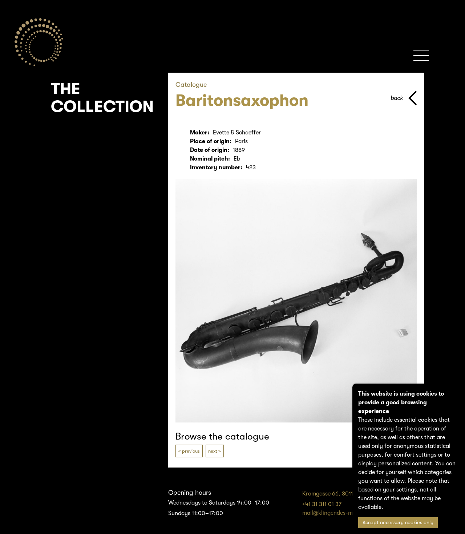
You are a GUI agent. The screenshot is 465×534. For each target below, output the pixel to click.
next (212, 451)
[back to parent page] (404, 98)
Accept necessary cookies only (398, 522)
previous (191, 451)
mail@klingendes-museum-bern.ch (347, 513)
